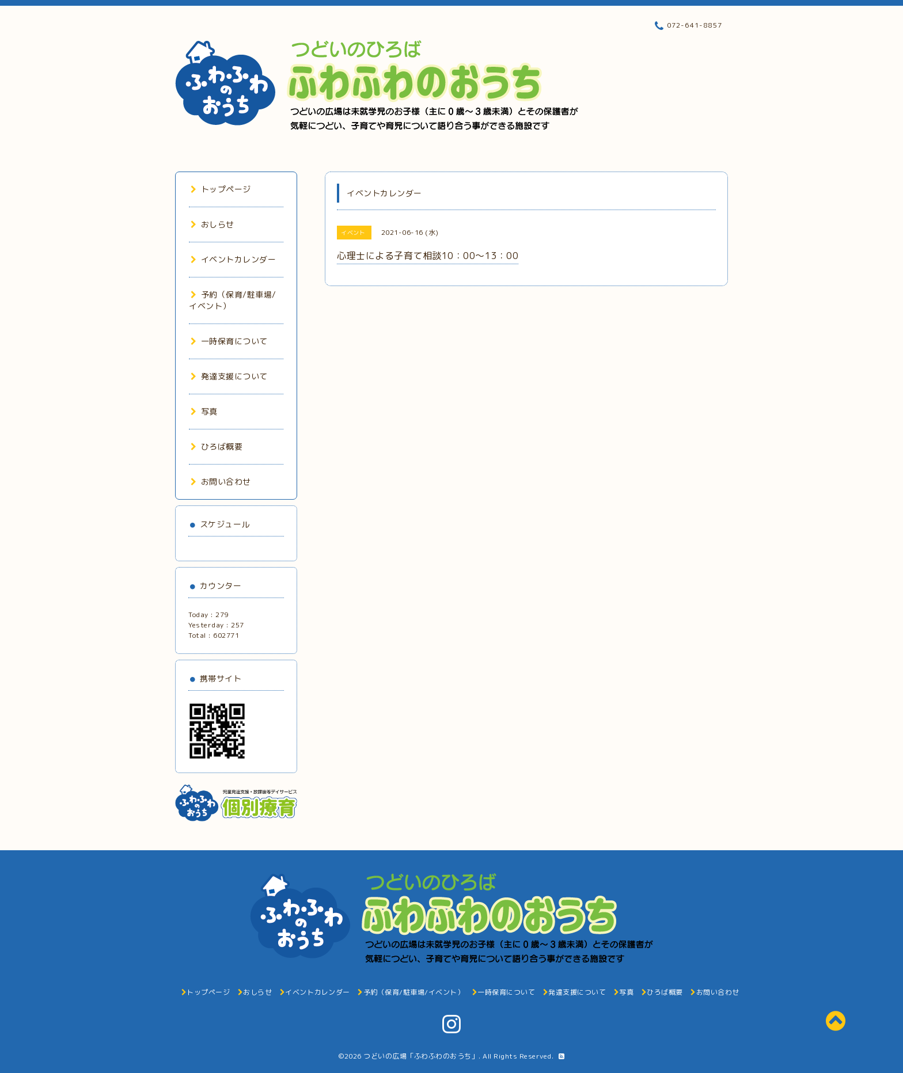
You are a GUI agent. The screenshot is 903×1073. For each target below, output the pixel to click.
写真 (204, 411)
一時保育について (229, 341)
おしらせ (212, 224)
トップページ (221, 189)
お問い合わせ (221, 481)
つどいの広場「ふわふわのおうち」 (421, 1056)
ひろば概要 (216, 446)
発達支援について (229, 376)
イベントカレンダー (233, 259)
